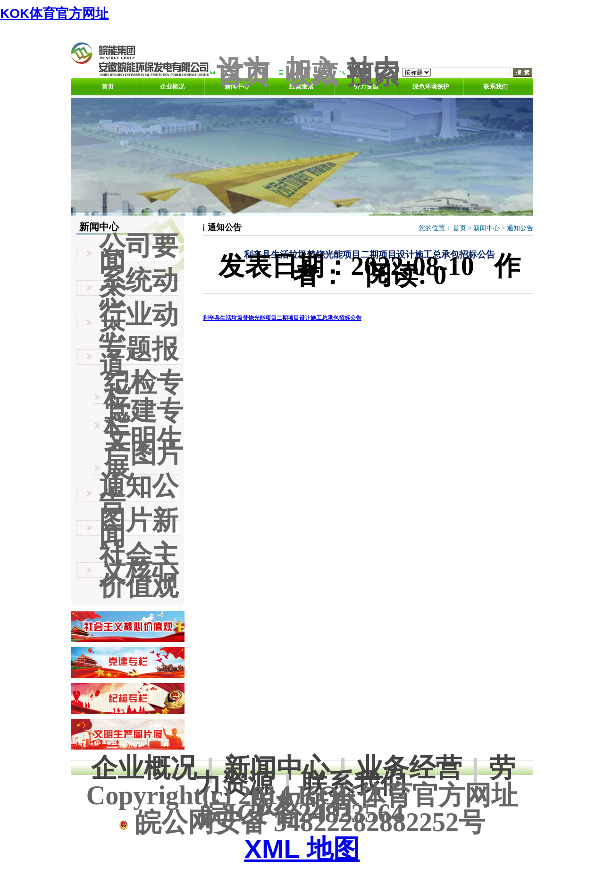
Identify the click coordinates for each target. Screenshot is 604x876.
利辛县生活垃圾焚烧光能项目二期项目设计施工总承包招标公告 (282, 318)
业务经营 (409, 768)
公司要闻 (138, 253)
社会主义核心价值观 (138, 570)
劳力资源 (366, 86)
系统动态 (138, 287)
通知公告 (520, 228)
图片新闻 (138, 527)
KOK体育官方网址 (54, 13)
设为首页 (243, 72)
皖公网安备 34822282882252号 (302, 822)
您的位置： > (446, 228)
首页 (107, 86)
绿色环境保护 (430, 86)
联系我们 (495, 86)
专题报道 (138, 356)
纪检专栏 (143, 389)
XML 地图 (302, 849)
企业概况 (172, 86)
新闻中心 (486, 228)
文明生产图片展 (143, 453)
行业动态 (138, 322)
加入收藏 (311, 72)
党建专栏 (143, 418)
